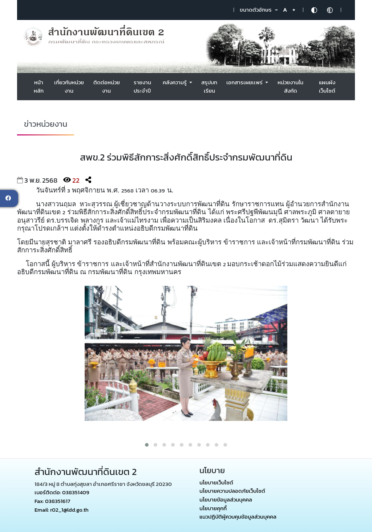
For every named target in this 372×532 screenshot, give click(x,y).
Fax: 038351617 (52, 501)
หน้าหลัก (39, 86)
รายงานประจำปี (142, 86)
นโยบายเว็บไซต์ (216, 482)
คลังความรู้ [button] (175, 82)
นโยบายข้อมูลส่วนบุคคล (225, 499)
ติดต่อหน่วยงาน (106, 86)
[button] (146, 444)
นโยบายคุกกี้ (213, 508)
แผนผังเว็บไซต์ (327, 86)
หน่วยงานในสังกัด (290, 86)
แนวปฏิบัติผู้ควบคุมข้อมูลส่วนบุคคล (237, 517)
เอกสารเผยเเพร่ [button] (245, 82)
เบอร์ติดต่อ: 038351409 (62, 492)
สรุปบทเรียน (209, 86)
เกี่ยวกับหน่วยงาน (69, 86)
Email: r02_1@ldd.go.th (62, 509)
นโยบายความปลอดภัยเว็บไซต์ (232, 491)
